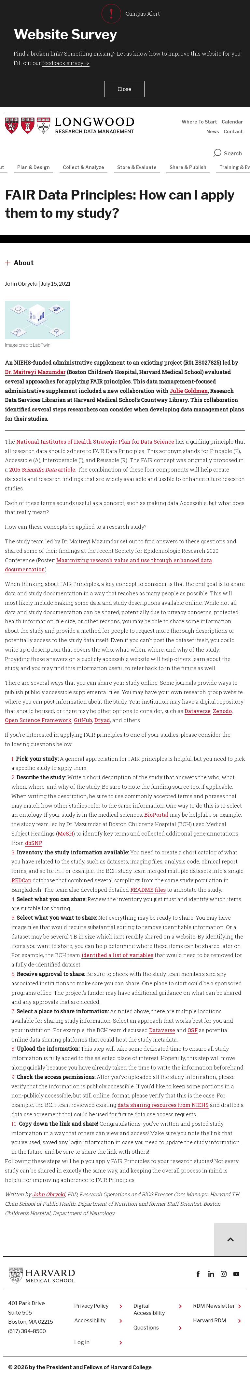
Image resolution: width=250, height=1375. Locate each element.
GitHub (83, 717)
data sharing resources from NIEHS (163, 1101)
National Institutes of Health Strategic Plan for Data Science (95, 438)
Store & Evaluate (137, 164)
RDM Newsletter (214, 1303)
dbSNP (33, 840)
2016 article (42, 466)
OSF (193, 1027)
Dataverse (198, 708)
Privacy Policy (91, 1303)
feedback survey (62, 62)
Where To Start (199, 119)
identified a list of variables (117, 952)
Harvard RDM (209, 1318)
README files (148, 886)
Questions (146, 1325)
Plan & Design (33, 164)
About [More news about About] (24, 260)
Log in (82, 1339)
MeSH (65, 830)
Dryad (102, 717)
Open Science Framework (38, 717)
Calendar (232, 119)
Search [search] (227, 150)
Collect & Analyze (83, 164)
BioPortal (156, 812)
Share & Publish (188, 164)
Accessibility (89, 1318)
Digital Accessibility (149, 1306)
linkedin (210, 1271)
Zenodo (222, 708)
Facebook (198, 1271)
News (212, 128)
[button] (123, 87)
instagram (223, 1271)
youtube (236, 1271)
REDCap (21, 877)
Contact (233, 128)
